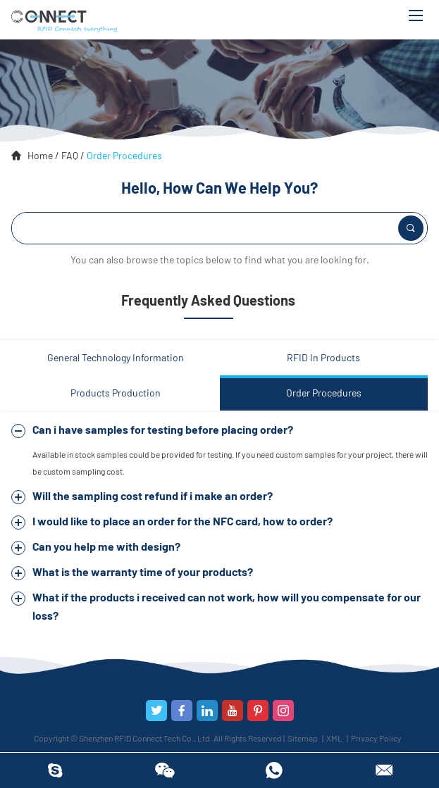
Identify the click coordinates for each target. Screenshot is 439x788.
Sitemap (302, 738)
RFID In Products (323, 357)
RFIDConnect (55, 770)
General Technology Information (115, 357)
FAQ (69, 155)
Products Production (115, 393)
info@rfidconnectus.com (384, 770)
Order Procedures (124, 155)
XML (334, 738)
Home (40, 155)
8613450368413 (274, 770)
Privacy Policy (376, 738)
